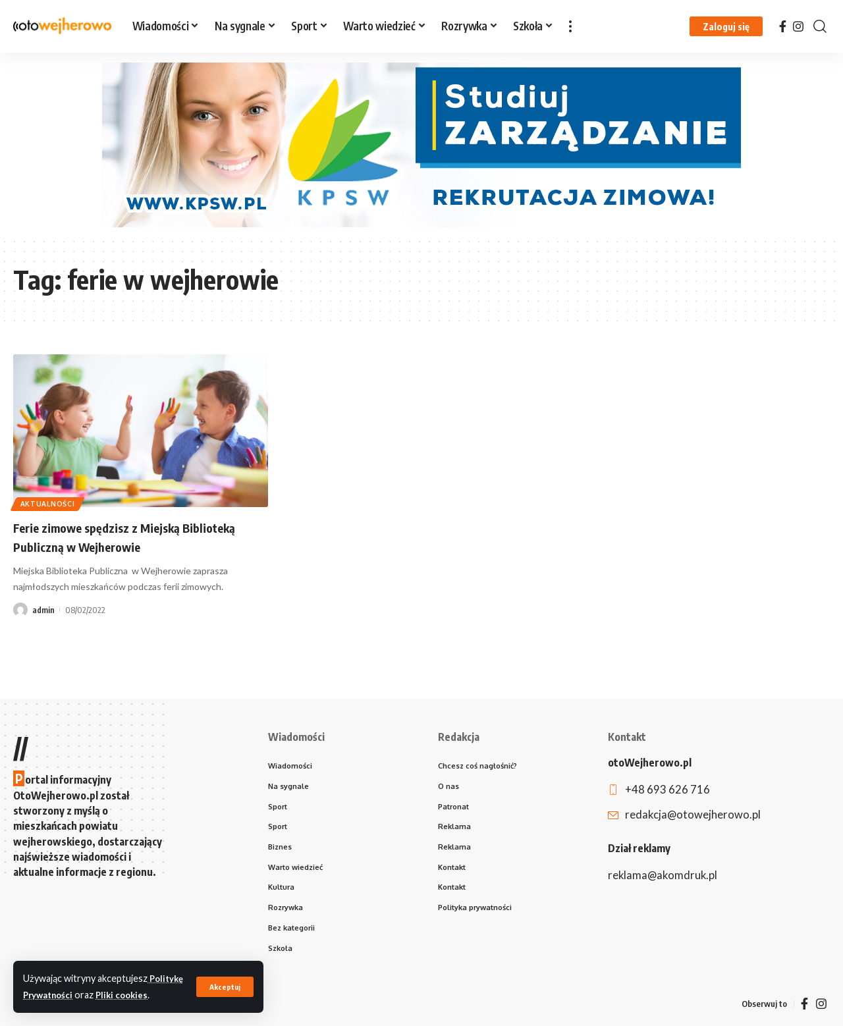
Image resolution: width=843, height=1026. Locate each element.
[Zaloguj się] (726, 26)
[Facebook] (783, 26)
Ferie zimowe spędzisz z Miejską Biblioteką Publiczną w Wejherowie (122, 536)
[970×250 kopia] (421, 143)
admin (43, 610)
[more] (570, 26)
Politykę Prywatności (70, 978)
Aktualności (51, 501)
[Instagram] (798, 26)
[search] (820, 26)
